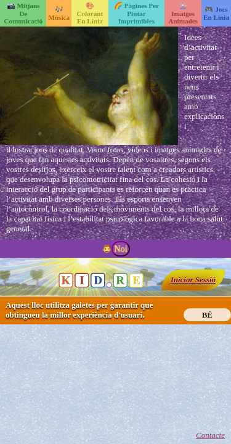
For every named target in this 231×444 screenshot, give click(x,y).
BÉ (207, 314)
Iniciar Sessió (193, 279)
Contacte (210, 435)
